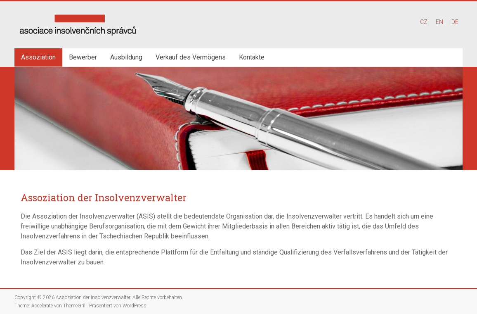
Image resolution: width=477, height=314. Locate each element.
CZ (423, 22)
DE (454, 22)
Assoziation (38, 57)
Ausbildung (126, 57)
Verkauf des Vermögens (191, 57)
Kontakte (251, 57)
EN (439, 22)
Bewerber (83, 57)
